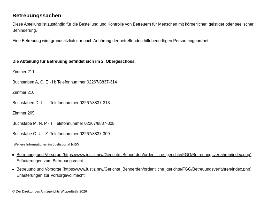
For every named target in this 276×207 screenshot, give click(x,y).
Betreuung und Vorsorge (134, 154)
